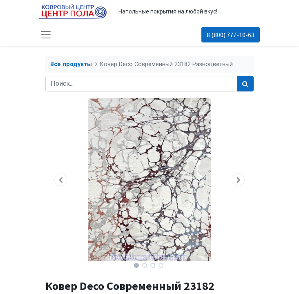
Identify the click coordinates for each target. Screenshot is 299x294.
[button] (61, 179)
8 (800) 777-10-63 (230, 35)
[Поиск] (245, 83)
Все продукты (71, 64)
